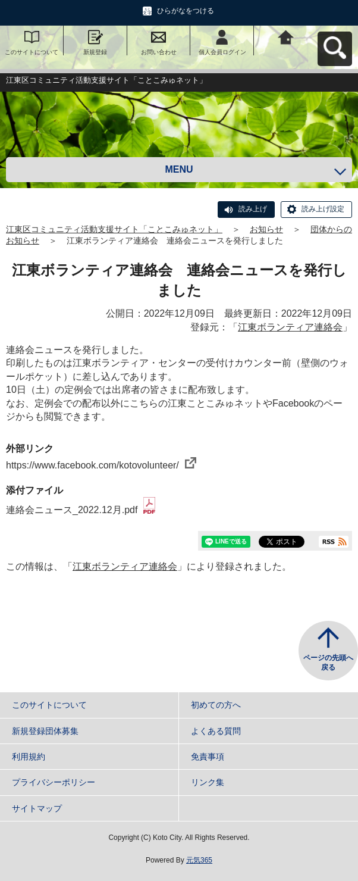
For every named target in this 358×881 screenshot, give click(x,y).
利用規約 (28, 756)
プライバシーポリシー (53, 782)
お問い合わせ (159, 52)
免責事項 (207, 756)
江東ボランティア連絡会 (290, 327)
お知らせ (266, 229)
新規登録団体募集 (45, 731)
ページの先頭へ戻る (328, 662)
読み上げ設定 (323, 209)
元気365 (199, 860)
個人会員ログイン (222, 52)
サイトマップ (37, 808)
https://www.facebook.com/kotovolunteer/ (101, 465)
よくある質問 (216, 731)
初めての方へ (216, 705)
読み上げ (252, 209)
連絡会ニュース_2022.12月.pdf (80, 510)
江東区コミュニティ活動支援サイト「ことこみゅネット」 (114, 229)
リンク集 (207, 782)
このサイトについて (31, 52)
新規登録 (95, 52)
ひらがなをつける (185, 11)
